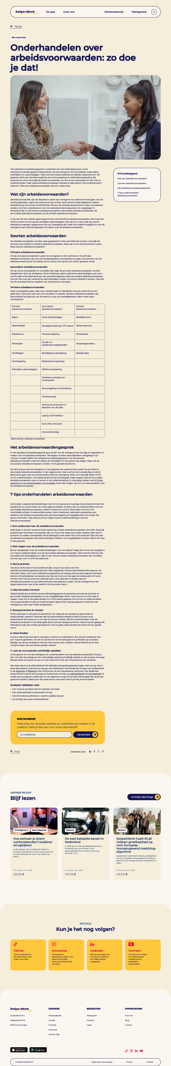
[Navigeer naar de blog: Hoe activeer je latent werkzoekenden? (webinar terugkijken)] (34, 844)
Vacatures (52, 1030)
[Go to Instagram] (66, 955)
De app (50, 10)
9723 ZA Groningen (18, 1025)
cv (68, 674)
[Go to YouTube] (142, 955)
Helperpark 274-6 (17, 1020)
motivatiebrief (94, 674)
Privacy (129, 1062)
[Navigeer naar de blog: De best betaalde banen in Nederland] (85, 844)
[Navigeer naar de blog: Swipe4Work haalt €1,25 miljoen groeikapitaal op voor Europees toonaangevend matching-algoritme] (137, 844)
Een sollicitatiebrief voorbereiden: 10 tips (32, 692)
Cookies (149, 1062)
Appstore (20, 671)
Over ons (68, 10)
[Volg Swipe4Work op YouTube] (142, 1050)
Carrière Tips (53, 1035)
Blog (127, 1020)
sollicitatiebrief (77, 674)
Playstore (32, 671)
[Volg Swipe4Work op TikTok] (127, 1050)
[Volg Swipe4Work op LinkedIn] (137, 1050)
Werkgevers (139, 10)
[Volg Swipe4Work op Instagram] (132, 1050)
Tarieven (90, 1020)
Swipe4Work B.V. (17, 1016)
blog (79, 480)
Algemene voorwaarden (102, 1062)
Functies (52, 1025)
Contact (128, 1025)
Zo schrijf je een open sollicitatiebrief (30, 699)
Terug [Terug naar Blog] (16, 26)
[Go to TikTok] (28, 952)
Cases (89, 1025)
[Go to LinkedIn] (104, 954)
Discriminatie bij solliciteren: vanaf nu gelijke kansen (38, 696)
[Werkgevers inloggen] (154, 11)
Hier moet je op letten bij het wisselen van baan (36, 689)
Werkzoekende (113, 10)
